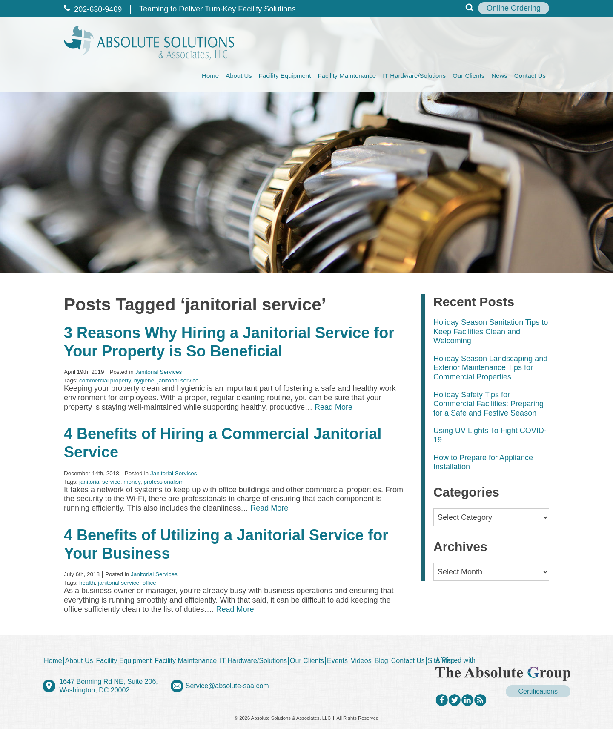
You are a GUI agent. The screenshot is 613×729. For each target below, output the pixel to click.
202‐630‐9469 (93, 9)
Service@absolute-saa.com (227, 685)
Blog (381, 660)
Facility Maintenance (347, 75)
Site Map (441, 660)
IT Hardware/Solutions (414, 75)
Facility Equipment (285, 75)
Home (210, 75)
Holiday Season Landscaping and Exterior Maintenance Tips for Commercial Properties (490, 367)
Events (337, 660)
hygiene (144, 380)
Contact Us (530, 75)
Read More (333, 407)
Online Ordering (514, 8)
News (499, 75)
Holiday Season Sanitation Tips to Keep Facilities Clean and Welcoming (490, 331)
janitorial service (178, 380)
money (131, 482)
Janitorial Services (158, 372)
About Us (239, 75)
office (149, 583)
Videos (361, 660)
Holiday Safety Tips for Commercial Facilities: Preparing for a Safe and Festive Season (488, 403)
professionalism (163, 482)
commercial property (105, 380)
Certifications (538, 691)
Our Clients (468, 75)
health (87, 583)
